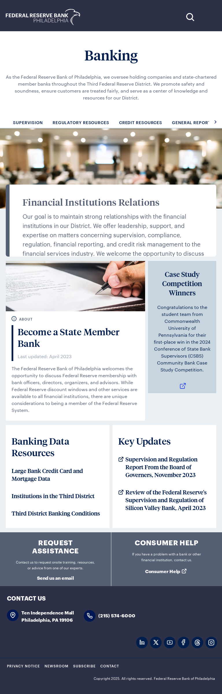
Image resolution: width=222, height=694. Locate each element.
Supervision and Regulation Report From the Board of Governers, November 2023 (161, 467)
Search (190, 17)
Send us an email (55, 577)
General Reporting (195, 122)
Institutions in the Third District (53, 496)
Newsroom (57, 665)
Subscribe (84, 665)
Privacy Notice (23, 665)
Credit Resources (140, 122)
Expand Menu (208, 17)
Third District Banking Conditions (56, 513)
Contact (109, 665)
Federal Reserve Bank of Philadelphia (46, 17)
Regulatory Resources (81, 122)
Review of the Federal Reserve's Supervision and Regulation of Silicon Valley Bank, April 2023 (166, 500)
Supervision (28, 122)
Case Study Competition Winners (182, 283)
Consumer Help (162, 571)
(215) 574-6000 (116, 615)
